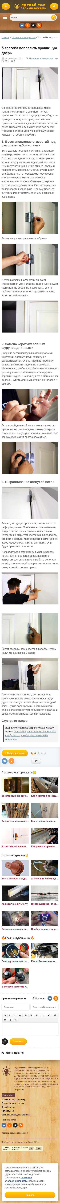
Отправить (18, 1041)
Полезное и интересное (41, 58)
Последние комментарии (13, 1103)
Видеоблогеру (8, 1107)
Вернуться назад (15, 753)
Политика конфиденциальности (16, 1114)
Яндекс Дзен (8, 1095)
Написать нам (8, 1110)
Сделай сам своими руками (31, 6)
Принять (30, 1194)
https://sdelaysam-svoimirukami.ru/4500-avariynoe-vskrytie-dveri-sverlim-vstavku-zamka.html (30, 735)
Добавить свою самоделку (13, 1099)
